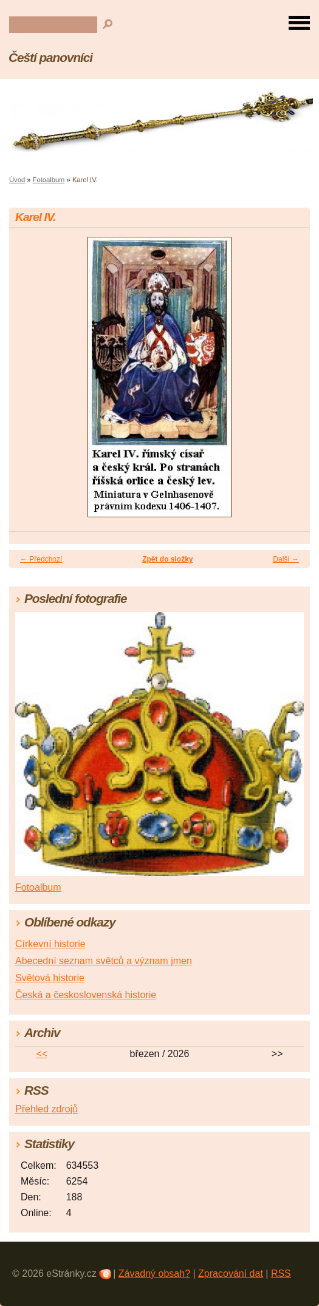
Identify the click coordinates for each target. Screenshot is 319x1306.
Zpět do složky (167, 559)
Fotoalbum (49, 179)
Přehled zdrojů (46, 1109)
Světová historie (49, 978)
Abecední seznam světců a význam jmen (103, 961)
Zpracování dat (230, 1273)
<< (41, 1054)
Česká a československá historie (85, 995)
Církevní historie (50, 944)
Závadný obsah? (154, 1273)
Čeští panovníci (50, 57)
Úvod (17, 179)
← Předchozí (41, 559)
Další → (286, 559)
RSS (281, 1273)
